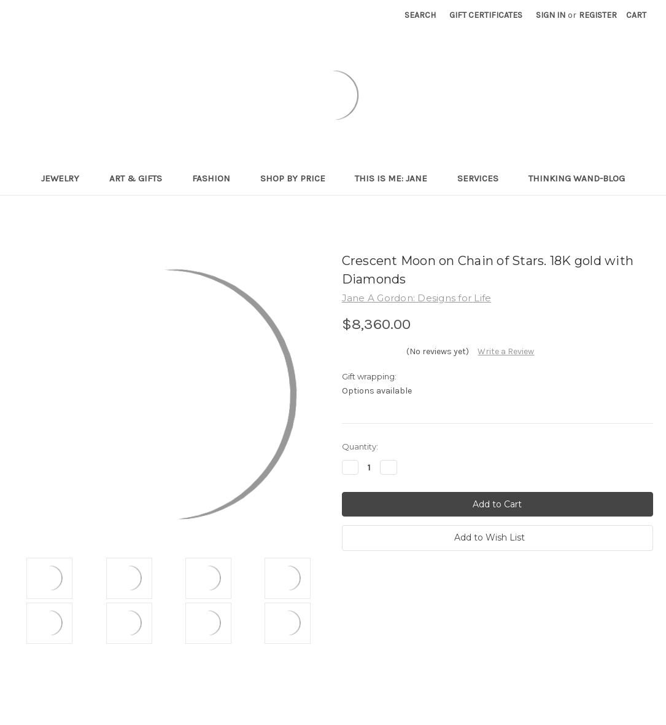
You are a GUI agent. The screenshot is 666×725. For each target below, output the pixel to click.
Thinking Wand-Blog (577, 178)
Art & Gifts (140, 178)
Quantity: (360, 446)
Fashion (216, 178)
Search (420, 15)
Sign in (550, 15)
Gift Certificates (485, 15)
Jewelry (65, 178)
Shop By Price (298, 178)
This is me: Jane (396, 178)
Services (483, 178)
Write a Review (506, 351)
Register (598, 15)
